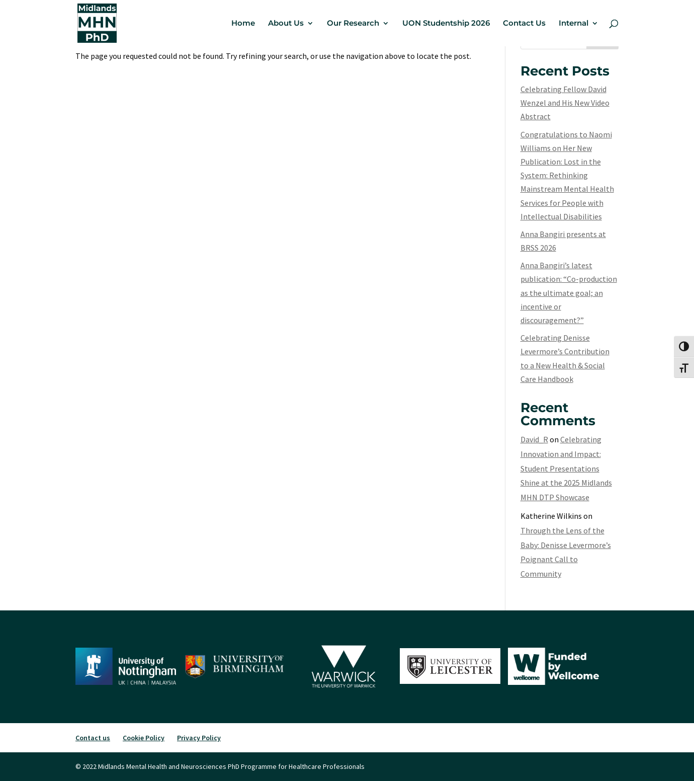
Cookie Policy (143, 737)
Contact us (92, 737)
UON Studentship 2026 (446, 24)
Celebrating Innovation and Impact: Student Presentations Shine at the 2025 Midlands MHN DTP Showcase (566, 468)
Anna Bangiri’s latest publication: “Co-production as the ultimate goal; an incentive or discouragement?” (568, 292)
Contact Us (524, 24)
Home (243, 24)
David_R (534, 439)
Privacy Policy (199, 737)
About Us (286, 24)
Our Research (353, 24)
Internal (573, 24)
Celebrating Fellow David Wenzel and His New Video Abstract (565, 102)
